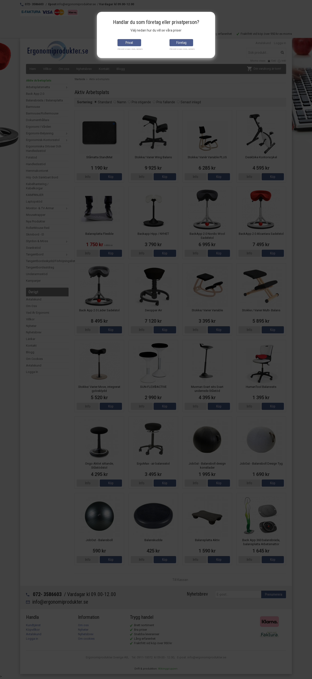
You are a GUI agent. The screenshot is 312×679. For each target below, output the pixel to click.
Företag (181, 43)
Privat (129, 43)
